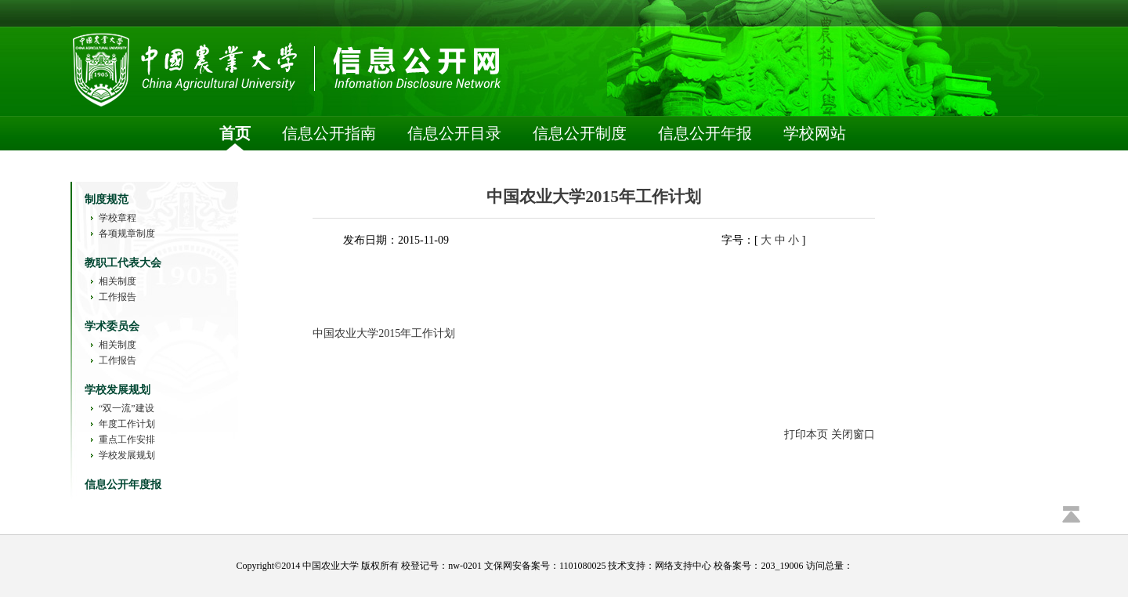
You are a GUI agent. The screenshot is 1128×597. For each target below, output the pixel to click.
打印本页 (806, 434)
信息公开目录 (454, 133)
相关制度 (117, 281)
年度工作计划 (127, 423)
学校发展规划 (127, 455)
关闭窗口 (853, 434)
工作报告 (117, 296)
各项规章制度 (127, 233)
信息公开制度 (580, 133)
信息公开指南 (329, 133)
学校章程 (117, 217)
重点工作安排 (127, 439)
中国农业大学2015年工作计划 (384, 333)
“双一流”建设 (126, 408)
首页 (235, 133)
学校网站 (814, 133)
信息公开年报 (705, 133)
